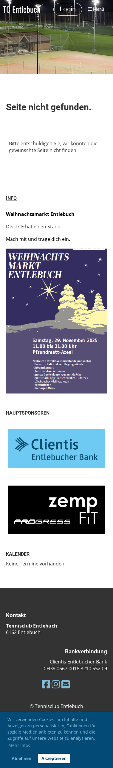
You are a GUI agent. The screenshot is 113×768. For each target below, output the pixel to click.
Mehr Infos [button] (19, 745)
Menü (96, 9)
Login (68, 9)
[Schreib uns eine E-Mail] (65, 684)
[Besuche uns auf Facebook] (46, 684)
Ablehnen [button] (21, 758)
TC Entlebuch (22, 9)
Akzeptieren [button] (53, 758)
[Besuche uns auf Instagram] (56, 684)
